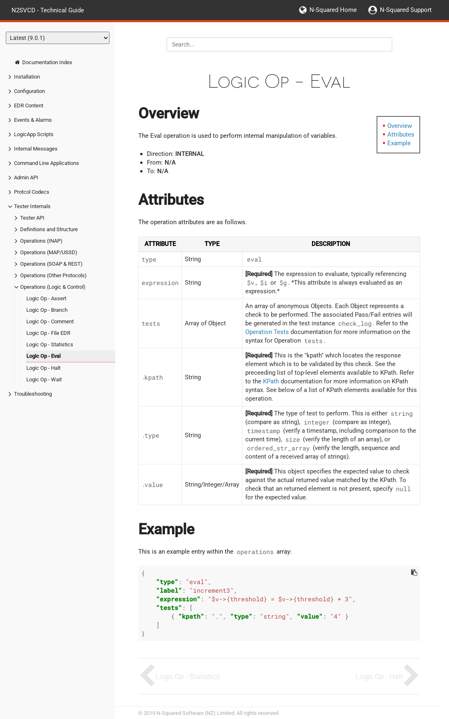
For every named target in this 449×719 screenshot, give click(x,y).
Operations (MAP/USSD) (48, 252)
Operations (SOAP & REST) (51, 264)
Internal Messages (36, 149)
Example (399, 143)
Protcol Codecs (31, 192)
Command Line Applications (46, 163)
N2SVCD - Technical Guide (48, 10)
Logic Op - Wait (44, 379)
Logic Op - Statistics (49, 344)
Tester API (32, 218)
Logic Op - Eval (43, 356)
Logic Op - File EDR (48, 333)
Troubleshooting (33, 394)
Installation (27, 77)
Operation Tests (267, 332)
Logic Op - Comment (50, 321)
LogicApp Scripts (34, 134)
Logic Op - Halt (43, 368)
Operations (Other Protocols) (53, 275)
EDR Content (28, 105)
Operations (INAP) (41, 241)
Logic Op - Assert (46, 298)
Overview (399, 126)
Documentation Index (43, 62)
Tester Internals (32, 206)
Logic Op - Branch (46, 310)
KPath (271, 381)
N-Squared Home (333, 10)
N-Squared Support (406, 10)
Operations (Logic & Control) (53, 287)
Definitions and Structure (49, 229)
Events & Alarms (33, 120)
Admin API (26, 177)
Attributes (400, 134)
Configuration (29, 91)
